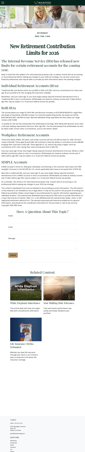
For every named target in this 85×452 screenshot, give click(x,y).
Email (10, 227)
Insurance (13, 447)
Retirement (13, 441)
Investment (13, 443)
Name (10, 216)
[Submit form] (13, 255)
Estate (12, 445)
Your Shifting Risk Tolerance (58, 303)
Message (11, 238)
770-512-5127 (18, 423)
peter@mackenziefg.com (17, 433)
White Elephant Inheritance (25, 303)
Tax (11, 449)
